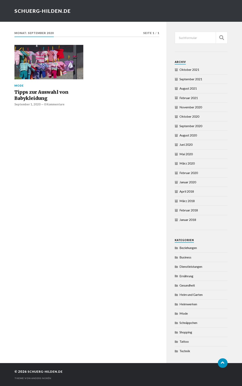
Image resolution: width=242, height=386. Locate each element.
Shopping (185, 332)
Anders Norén (41, 378)
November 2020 (190, 107)
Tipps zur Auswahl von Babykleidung (43, 95)
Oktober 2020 (189, 116)
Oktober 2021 (189, 69)
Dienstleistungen (190, 266)
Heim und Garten (191, 294)
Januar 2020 (187, 182)
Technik (184, 351)
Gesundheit (187, 285)
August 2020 (188, 135)
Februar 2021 (188, 98)
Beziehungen (188, 248)
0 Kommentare (55, 105)
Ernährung (186, 276)
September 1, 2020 (27, 105)
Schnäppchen (188, 323)
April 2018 (186, 191)
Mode (19, 85)
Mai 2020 (186, 154)
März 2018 (187, 201)
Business (185, 257)
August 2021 (188, 88)
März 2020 (187, 163)
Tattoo (184, 341)
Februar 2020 (188, 173)
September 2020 (190, 126)
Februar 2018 (188, 210)
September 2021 (190, 79)
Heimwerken (188, 304)
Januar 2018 (187, 219)
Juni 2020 (186, 144)
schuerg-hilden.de (44, 11)
